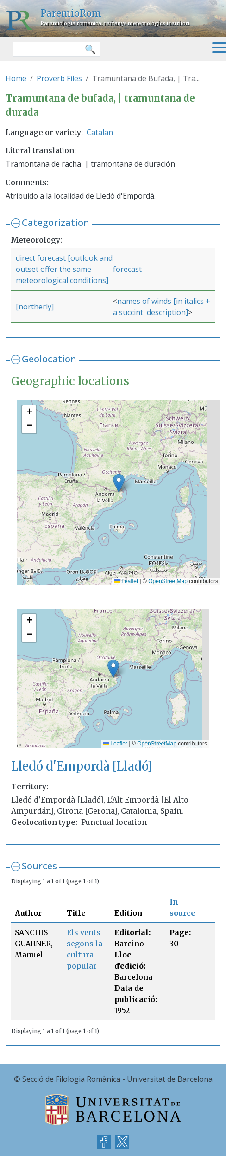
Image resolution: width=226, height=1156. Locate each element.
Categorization (55, 222)
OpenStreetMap (168, 581)
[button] (119, 483)
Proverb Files (59, 78)
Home (16, 78)
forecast (127, 269)
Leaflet (126, 581)
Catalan (100, 132)
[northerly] (35, 307)
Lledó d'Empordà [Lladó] (81, 766)
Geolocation (49, 359)
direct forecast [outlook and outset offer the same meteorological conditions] (64, 269)
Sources (39, 866)
